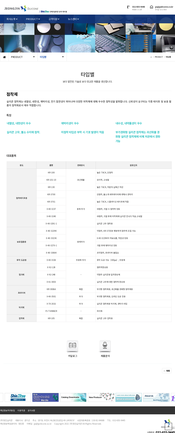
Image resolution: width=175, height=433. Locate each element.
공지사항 (31, 410)
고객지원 (54, 19)
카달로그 (72, 356)
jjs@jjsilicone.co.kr (164, 6)
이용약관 (21, 410)
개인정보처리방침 (7, 410)
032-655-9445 (138, 6)
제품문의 (105, 356)
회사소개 (12, 19)
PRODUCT (33, 19)
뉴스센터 (73, 19)
